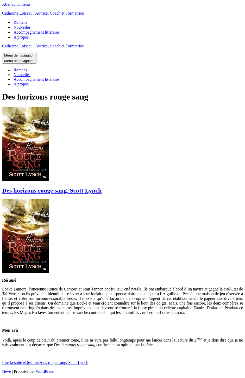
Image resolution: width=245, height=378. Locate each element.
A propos (21, 37)
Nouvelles (22, 27)
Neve (6, 371)
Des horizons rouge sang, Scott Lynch (52, 190)
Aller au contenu (16, 4)
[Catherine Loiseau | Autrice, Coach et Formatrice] (122, 13)
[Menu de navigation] (19, 55)
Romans (20, 22)
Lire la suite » (45, 362)
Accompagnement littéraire (36, 32)
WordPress (45, 371)
